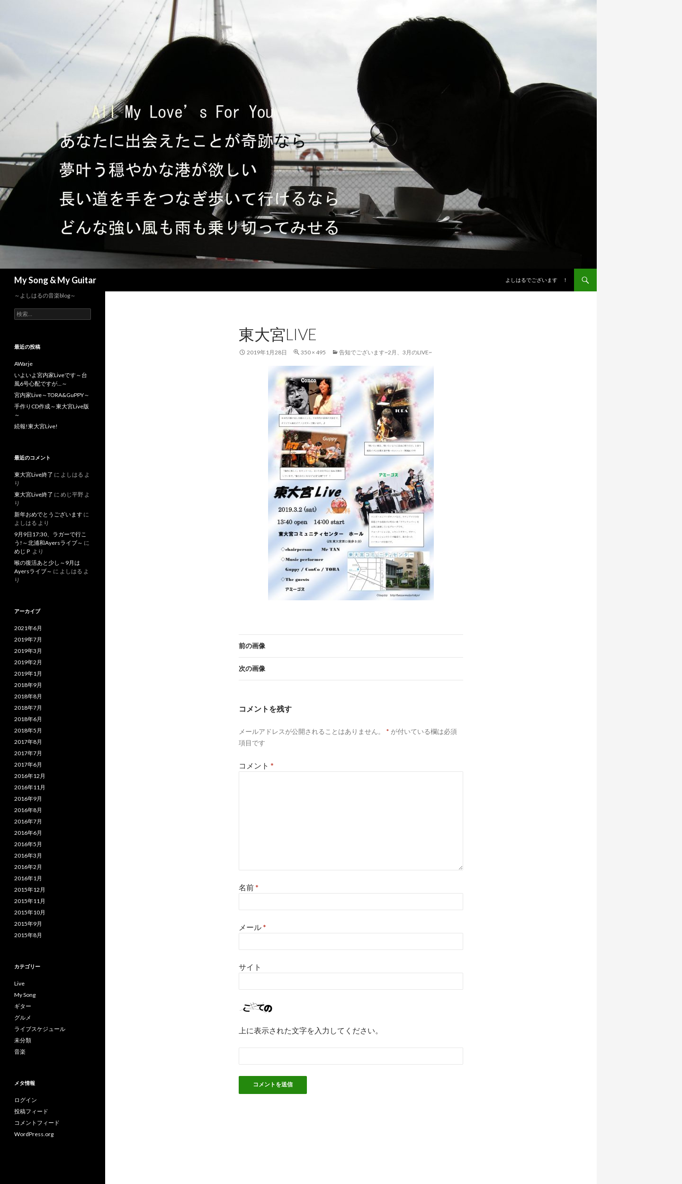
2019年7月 (28, 639)
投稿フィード (31, 1111)
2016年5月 (28, 844)
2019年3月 (28, 650)
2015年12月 (29, 889)
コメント (256, 765)
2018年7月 (28, 707)
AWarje (23, 363)
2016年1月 (28, 878)
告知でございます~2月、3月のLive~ (385, 352)
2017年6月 (28, 764)
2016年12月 (29, 775)
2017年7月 (28, 753)
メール (252, 926)
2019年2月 (28, 662)
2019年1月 (28, 673)
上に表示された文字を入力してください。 (311, 1030)
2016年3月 (28, 855)
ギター (22, 1006)
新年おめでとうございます (48, 514)
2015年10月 (29, 912)
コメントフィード (37, 1122)
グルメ (22, 1017)
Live (19, 983)
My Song (25, 994)
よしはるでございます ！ (536, 280)
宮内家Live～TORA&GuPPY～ (52, 394)
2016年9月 (28, 798)
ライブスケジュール (39, 1028)
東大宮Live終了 (33, 474)
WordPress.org (34, 1134)
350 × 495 (313, 352)
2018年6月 (28, 719)
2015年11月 (29, 900)
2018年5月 (28, 730)
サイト (250, 966)
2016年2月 (28, 866)
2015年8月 (28, 935)
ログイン (25, 1099)
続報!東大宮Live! (36, 426)
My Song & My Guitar (55, 280)
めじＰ (22, 551)
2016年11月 (29, 787)
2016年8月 (28, 809)
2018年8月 (28, 696)
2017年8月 (28, 741)
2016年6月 (28, 832)
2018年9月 (28, 684)
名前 (249, 887)
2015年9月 (28, 923)
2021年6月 (28, 628)
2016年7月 (28, 821)
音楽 (20, 1051)
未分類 (22, 1040)
